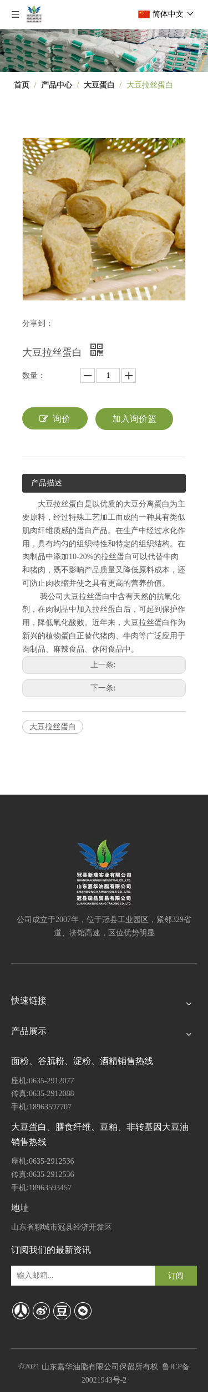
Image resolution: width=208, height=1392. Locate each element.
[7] (104, 50)
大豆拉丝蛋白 (52, 727)
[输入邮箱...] (58, 1276)
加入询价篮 (134, 418)
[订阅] (176, 1276)
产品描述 (46, 483)
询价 (54, 418)
